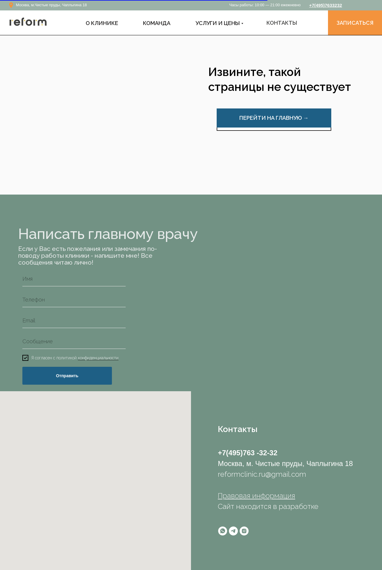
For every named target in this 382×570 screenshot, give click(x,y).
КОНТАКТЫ (282, 23)
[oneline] (74, 341)
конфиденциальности (98, 358)
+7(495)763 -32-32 (247, 453)
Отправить (67, 375)
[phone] (74, 299)
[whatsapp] (222, 530)
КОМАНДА (156, 23)
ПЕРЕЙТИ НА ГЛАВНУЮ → (274, 118)
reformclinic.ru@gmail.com (262, 474)
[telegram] (233, 530)
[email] (74, 320)
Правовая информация (256, 495)
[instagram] (244, 530)
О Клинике (102, 23)
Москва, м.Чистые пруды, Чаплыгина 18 (51, 5)
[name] (74, 278)
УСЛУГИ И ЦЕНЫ (217, 23)
